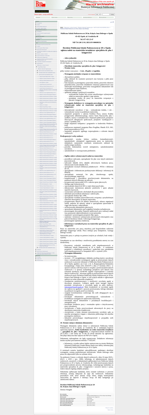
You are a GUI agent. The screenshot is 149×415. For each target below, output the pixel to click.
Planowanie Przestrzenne (42, 49)
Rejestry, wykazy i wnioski (42, 53)
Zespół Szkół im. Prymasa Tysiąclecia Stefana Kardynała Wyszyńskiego (46, 231)
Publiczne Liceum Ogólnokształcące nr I (47, 112)
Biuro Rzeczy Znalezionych (42, 251)
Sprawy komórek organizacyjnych (43, 33)
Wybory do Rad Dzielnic (42, 41)
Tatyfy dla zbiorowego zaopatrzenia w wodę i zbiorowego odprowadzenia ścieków (46, 253)
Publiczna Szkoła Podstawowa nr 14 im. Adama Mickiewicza (47, 198)
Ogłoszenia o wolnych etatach (43, 65)
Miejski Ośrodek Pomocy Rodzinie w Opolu (48, 96)
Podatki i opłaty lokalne (41, 28)
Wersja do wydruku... (109, 407)
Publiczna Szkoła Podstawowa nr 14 (46, 80)
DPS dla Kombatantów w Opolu (45, 184)
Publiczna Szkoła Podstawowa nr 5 (46, 135)
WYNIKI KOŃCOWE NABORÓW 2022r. (47, 72)
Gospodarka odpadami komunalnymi (44, 61)
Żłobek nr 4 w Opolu (43, 104)
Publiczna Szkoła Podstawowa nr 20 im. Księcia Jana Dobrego (47, 245)
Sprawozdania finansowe (42, 26)
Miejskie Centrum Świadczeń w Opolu (46, 78)
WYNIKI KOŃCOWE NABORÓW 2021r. (47, 247)
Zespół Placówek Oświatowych (45, 84)
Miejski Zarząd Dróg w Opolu (45, 106)
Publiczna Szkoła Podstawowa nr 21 (46, 176)
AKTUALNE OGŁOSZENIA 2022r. (46, 70)
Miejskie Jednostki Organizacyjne (44, 68)
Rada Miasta (39, 38)
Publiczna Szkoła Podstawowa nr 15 (46, 148)
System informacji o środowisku (43, 55)
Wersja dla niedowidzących (41, 11)
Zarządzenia (39, 23)
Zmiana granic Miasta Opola (42, 47)
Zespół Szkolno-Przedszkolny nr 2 (46, 88)
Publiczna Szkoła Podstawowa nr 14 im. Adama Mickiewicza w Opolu (47, 233)
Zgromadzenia (40, 63)
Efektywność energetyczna (42, 57)
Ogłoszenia (39, 258)
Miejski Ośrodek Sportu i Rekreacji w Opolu (48, 100)
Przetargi (39, 257)
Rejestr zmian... (111, 409)
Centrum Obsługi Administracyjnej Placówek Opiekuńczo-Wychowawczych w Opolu (48, 124)
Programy (39, 249)
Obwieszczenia (40, 260)
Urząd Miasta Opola (42, 66)
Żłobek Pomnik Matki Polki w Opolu (46, 76)
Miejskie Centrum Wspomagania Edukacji (47, 94)
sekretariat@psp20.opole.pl (74, 287)
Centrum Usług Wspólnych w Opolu (46, 187)
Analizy (38, 46)
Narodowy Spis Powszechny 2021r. (44, 44)
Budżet (38, 24)
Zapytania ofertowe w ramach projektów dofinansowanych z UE (45, 59)
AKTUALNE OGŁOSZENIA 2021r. (46, 74)
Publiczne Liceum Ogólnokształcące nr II (47, 92)
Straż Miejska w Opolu (43, 82)
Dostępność (39, 31)
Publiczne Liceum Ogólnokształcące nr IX (47, 174)
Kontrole (39, 34)
